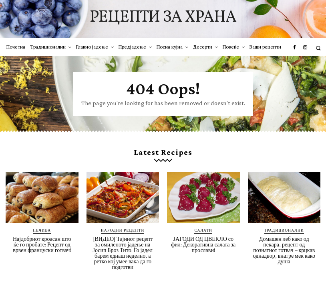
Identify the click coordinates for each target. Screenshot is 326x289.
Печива (42, 228)
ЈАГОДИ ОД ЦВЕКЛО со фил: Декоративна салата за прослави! (203, 242)
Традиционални (284, 228)
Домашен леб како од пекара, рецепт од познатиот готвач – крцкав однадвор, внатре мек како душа (284, 247)
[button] (318, 48)
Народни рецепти (123, 228)
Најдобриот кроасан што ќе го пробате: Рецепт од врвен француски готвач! (42, 242)
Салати (203, 228)
